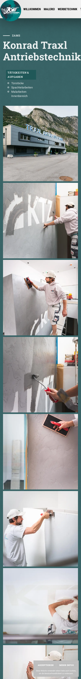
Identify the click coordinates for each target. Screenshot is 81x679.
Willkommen (32, 9)
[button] (40, 143)
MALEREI (49, 9)
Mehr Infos (66, 665)
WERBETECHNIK (67, 9)
